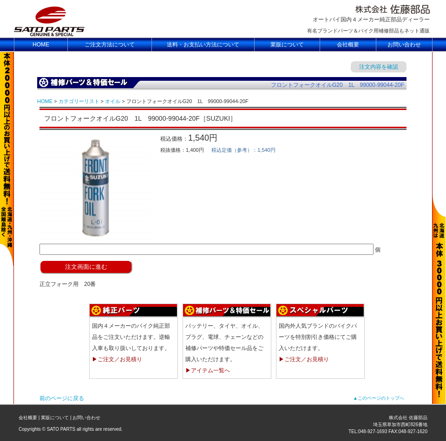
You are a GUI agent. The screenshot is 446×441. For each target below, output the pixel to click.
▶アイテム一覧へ (207, 370)
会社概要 (28, 417)
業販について (55, 417)
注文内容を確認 (378, 67)
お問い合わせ (86, 417)
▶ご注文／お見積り (117, 359)
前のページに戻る (61, 398)
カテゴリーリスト (79, 101)
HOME (44, 101)
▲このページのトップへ (378, 398)
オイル (112, 101)
